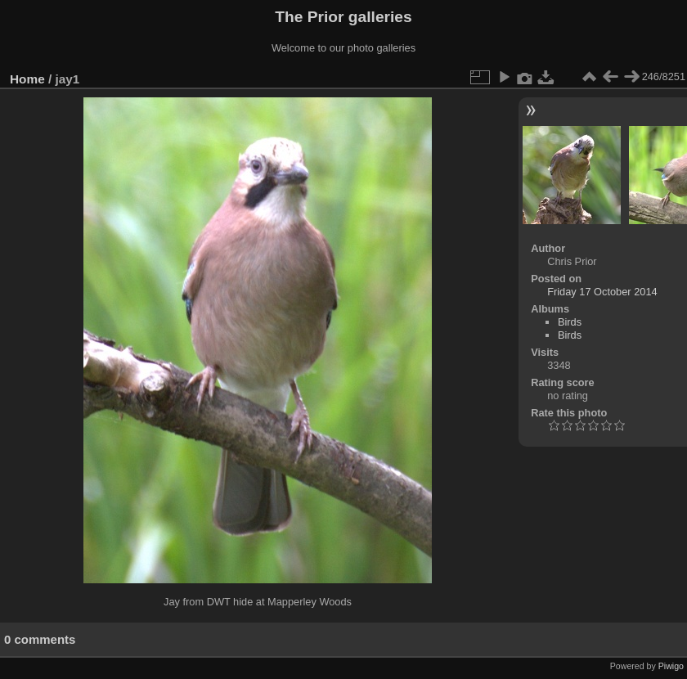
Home (27, 79)
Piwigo (671, 666)
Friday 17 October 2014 (602, 292)
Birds (569, 322)
